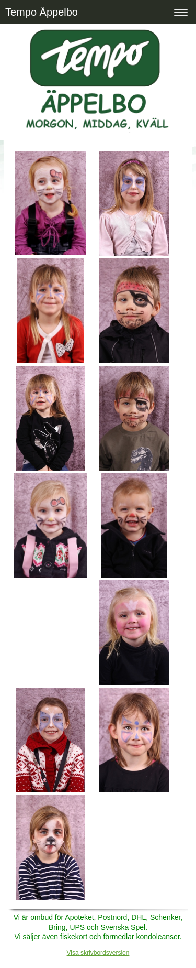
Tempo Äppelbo (41, 12)
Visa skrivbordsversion (98, 952)
